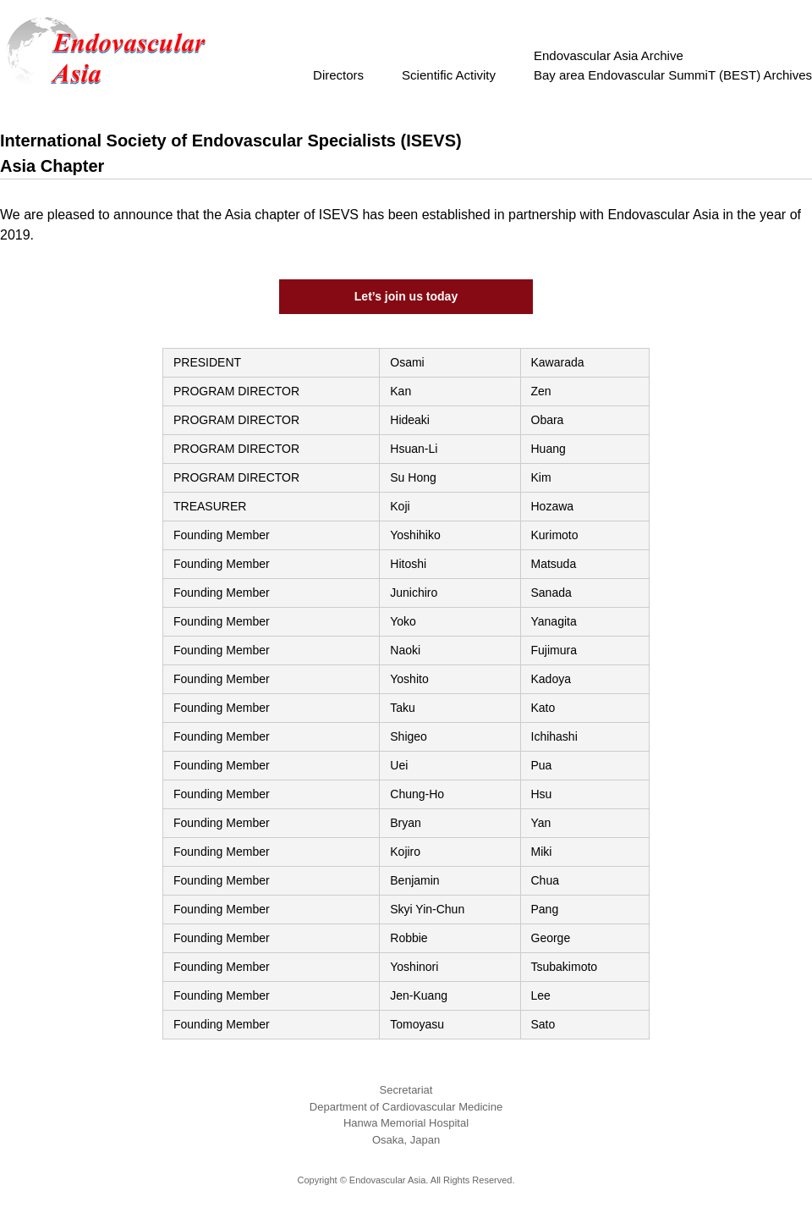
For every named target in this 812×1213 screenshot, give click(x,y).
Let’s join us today (406, 296)
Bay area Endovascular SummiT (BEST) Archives (673, 75)
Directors (344, 75)
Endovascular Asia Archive (608, 55)
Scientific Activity (455, 75)
